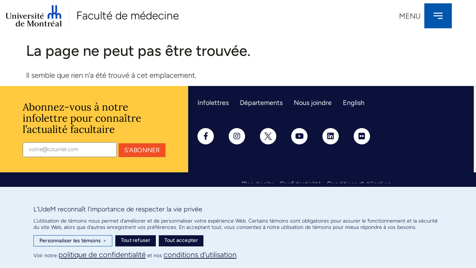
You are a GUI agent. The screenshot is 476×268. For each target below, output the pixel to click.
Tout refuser (135, 240)
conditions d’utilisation (200, 254)
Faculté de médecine (127, 15)
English (353, 103)
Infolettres (213, 103)
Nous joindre (313, 103)
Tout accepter (181, 240)
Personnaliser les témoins (72, 240)
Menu (410, 16)
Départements (261, 103)
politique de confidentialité (102, 254)
